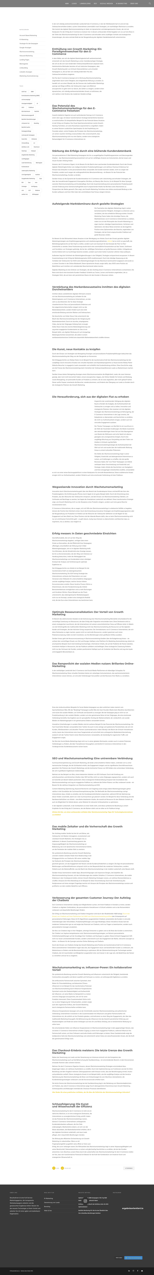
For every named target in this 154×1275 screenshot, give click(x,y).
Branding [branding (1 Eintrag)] (36, 123)
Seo (95, 3)
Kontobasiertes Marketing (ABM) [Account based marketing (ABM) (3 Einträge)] (30, 96)
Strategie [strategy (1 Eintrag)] (24, 186)
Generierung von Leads (52, 1202)
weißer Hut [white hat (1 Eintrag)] (25, 194)
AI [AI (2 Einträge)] (37, 104)
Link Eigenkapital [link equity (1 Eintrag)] (26, 175)
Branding (47, 1206)
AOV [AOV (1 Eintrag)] (23, 107)
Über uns (134, 3)
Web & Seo (48, 1210)
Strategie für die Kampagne (29, 43)
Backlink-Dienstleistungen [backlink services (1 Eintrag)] (29, 119)
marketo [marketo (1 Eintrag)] (37, 175)
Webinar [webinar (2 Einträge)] (37, 190)
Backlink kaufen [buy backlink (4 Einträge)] (26, 127)
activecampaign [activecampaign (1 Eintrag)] (26, 100)
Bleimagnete (24, 64)
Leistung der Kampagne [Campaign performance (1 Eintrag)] (28, 135)
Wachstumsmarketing (27, 51)
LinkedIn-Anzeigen (26, 72)
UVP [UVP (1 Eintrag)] (29, 190)
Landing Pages (24, 60)
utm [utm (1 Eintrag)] (23, 190)
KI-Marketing (121, 3)
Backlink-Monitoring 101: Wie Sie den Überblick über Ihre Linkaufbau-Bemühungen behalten (93, 1212)
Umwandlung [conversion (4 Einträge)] (25, 143)
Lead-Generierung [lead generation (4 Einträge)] (26, 163)
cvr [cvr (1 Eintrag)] (34, 143)
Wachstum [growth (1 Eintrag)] (37, 147)
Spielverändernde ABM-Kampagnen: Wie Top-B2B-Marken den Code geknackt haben (92, 1199)
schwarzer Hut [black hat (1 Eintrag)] (25, 123)
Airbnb (109, 241)
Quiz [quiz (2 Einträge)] (40, 179)
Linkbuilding (85, 3)
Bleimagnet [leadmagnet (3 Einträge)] (39, 163)
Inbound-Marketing (26, 56)
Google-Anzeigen (25, 47)
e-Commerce (128, 1168)
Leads (74, 3)
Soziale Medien (106, 3)
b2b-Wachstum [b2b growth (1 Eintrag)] (26, 111)
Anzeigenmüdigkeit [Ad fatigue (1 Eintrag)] (27, 104)
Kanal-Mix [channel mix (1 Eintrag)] (24, 139)
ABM (67, 3)
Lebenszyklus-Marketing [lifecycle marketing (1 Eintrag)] (28, 171)
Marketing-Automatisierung (29, 76)
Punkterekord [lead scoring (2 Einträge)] (25, 167)
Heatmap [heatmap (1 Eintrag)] (24, 151)
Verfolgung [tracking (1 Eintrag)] (34, 186)
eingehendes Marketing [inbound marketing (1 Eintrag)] (28, 155)
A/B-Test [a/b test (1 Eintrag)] (24, 92)
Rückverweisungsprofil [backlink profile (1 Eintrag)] (28, 115)
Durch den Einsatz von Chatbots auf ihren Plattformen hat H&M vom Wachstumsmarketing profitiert (91, 915)
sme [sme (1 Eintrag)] (36, 183)
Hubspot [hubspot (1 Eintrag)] (33, 151)
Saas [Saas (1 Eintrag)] (29, 183)
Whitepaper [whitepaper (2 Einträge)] (35, 194)
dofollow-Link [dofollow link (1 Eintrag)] (25, 147)
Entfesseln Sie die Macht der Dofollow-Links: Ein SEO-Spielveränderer (93, 1205)
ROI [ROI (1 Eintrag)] (22, 183)
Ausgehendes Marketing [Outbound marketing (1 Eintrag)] (28, 179)
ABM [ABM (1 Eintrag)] (32, 92)
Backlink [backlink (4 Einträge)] (36, 111)
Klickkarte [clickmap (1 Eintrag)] (34, 139)
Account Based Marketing (28, 35)
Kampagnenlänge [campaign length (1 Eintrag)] (26, 131)
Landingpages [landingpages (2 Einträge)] (25, 159)
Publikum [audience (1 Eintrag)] (31, 107)
